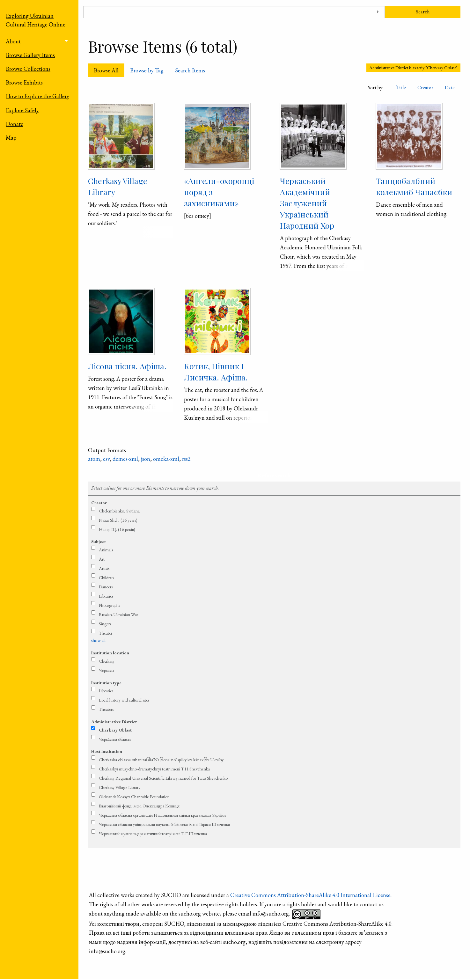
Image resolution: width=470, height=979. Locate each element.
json (145, 458)
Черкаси (106, 670)
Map (11, 137)
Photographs (109, 605)
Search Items (190, 70)
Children (106, 577)
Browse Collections (28, 68)
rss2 (186, 458)
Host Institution (106, 751)
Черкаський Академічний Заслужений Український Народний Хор (307, 203)
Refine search (274, 475)
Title (401, 87)
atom (94, 458)
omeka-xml (166, 458)
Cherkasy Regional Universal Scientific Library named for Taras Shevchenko (163, 778)
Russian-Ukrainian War (118, 614)
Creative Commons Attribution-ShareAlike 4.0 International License (310, 895)
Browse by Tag (147, 70)
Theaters (106, 709)
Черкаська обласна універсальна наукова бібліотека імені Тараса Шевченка (164, 824)
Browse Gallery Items (30, 55)
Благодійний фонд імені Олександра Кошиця (139, 806)
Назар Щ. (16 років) (117, 529)
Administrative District (114, 722)
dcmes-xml (125, 458)
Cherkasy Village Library (119, 787)
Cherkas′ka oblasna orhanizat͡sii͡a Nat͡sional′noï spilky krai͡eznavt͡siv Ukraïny (161, 759)
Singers (105, 624)
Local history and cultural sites (124, 700)
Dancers (106, 587)
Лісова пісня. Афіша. (127, 366)
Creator (425, 87)
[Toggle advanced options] (378, 12)
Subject (98, 541)
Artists (104, 568)
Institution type (106, 683)
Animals (106, 550)
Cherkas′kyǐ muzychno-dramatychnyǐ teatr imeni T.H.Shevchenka (154, 769)
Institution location (110, 653)
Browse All (106, 70)
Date (450, 87)
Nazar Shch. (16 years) (118, 520)
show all (98, 640)
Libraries (106, 596)
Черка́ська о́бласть (115, 739)
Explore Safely (22, 110)
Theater (105, 633)
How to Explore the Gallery (37, 96)
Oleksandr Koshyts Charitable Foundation (134, 796)
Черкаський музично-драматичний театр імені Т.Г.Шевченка (153, 833)
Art (102, 559)
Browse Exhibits (24, 82)
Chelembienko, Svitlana (119, 511)
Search (423, 11)
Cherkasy (106, 661)
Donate (14, 124)
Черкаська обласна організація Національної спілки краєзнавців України (162, 815)
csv (106, 458)
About (13, 41)
